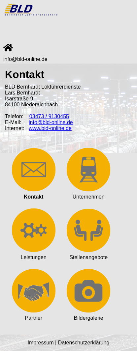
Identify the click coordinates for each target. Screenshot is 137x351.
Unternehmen (88, 194)
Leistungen (34, 254)
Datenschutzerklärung (84, 342)
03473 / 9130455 (49, 116)
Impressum (41, 342)
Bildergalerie (88, 315)
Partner (34, 315)
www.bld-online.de (50, 128)
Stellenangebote (88, 254)
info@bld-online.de (25, 59)
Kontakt (34, 194)
